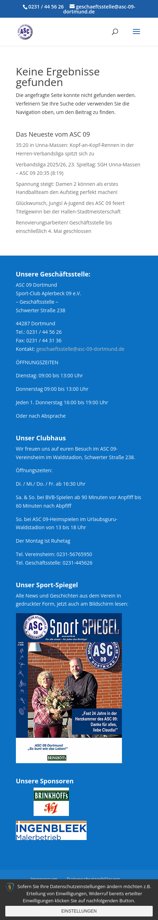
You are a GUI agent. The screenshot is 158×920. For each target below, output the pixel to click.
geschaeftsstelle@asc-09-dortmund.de (80, 348)
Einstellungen (78, 911)
